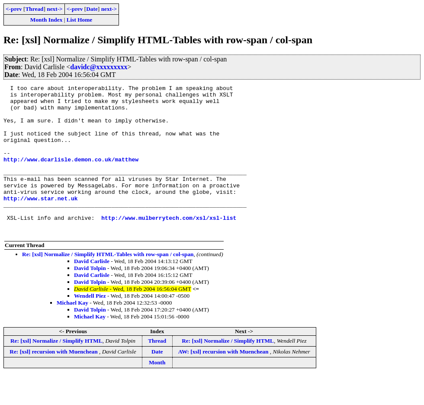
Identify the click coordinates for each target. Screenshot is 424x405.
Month (157, 392)
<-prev (14, 9)
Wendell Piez (90, 325)
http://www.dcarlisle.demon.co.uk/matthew (70, 175)
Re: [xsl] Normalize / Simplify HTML (56, 370)
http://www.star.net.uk (40, 221)
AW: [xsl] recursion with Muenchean (224, 381)
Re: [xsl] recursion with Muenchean (54, 381)
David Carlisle (91, 291)
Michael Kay (72, 332)
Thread (34, 9)
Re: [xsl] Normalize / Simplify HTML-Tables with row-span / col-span (108, 284)
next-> (54, 9)
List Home (80, 19)
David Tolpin (90, 298)
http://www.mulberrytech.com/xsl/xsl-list (168, 245)
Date (92, 9)
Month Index (46, 19)
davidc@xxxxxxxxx (98, 67)
